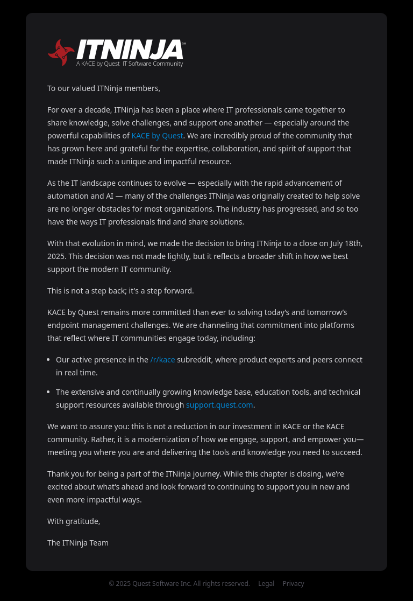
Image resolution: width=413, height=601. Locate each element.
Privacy (293, 583)
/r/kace (163, 359)
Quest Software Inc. (161, 583)
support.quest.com (219, 405)
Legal (266, 583)
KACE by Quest (157, 135)
